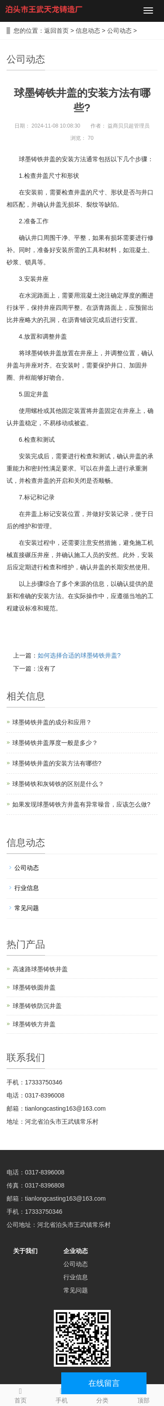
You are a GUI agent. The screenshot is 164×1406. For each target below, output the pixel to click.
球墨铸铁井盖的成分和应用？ (52, 722)
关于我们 (25, 1250)
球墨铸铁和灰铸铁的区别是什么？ (58, 783)
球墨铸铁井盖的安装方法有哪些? (56, 763)
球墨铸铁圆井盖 (34, 987)
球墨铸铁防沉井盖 (37, 1005)
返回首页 (56, 30)
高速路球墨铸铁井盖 (40, 969)
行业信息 (26, 887)
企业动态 (75, 1250)
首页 (20, 1394)
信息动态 (88, 30)
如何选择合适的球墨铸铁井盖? (79, 655)
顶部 (143, 1394)
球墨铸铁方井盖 (34, 1024)
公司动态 (119, 30)
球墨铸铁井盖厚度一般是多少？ (55, 742)
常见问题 (26, 907)
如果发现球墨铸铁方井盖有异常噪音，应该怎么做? (81, 804)
